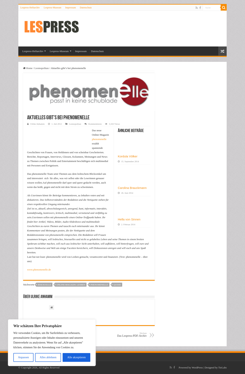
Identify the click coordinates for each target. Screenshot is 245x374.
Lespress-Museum (52, 7)
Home (27, 68)
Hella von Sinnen (129, 219)
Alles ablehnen (48, 357)
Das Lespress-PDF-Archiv (126, 334)
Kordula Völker (127, 156)
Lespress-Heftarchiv (30, 7)
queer (117, 284)
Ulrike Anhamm (37, 124)
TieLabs (222, 367)
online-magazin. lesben (70, 284)
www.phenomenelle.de (39, 269)
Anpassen (23, 357)
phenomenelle (99, 139)
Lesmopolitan (41, 68)
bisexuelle (44, 284)
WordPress (197, 367)
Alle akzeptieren (76, 357)
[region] (52, 342)
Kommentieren (94, 124)
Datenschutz (86, 7)
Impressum (70, 7)
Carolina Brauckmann (132, 187)
